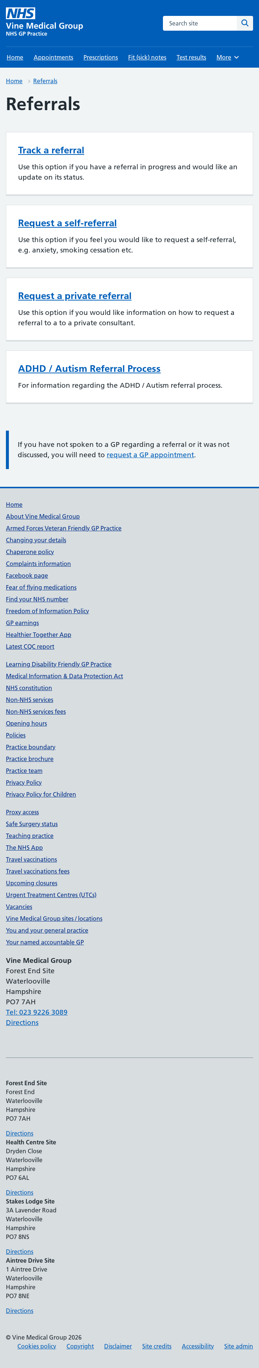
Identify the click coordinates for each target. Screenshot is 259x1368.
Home (15, 57)
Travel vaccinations (31, 859)
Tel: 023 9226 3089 (37, 1012)
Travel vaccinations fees (37, 871)
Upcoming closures (31, 883)
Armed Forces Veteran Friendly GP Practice (64, 528)
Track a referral (51, 150)
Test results (191, 57)
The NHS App (24, 847)
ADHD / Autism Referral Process (89, 368)
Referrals (45, 81)
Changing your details (36, 540)
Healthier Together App (38, 634)
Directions (22, 1022)
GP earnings (22, 623)
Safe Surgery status (32, 824)
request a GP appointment (150, 455)
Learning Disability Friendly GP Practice (59, 664)
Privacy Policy (24, 782)
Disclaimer (118, 1346)
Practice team (24, 770)
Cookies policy (36, 1346)
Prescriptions (101, 57)
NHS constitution (29, 688)
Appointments (53, 57)
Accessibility (198, 1346)
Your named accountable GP (45, 942)
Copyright (80, 1346)
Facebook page (27, 575)
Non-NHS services (29, 699)
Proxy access (22, 812)
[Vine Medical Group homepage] (46, 23)
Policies (15, 735)
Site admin (238, 1346)
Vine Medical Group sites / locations (54, 918)
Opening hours (26, 723)
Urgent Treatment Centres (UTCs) (51, 895)
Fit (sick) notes (147, 57)
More (228, 57)
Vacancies (19, 906)
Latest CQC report (30, 646)
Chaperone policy (30, 552)
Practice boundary (30, 747)
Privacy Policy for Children (41, 794)
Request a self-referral (67, 223)
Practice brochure (30, 759)
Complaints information (38, 563)
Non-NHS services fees (36, 711)
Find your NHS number (37, 599)
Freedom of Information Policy (47, 611)
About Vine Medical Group (43, 516)
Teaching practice (30, 835)
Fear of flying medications (41, 587)
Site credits (156, 1346)
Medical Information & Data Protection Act (64, 676)
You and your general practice (47, 930)
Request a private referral (75, 296)
